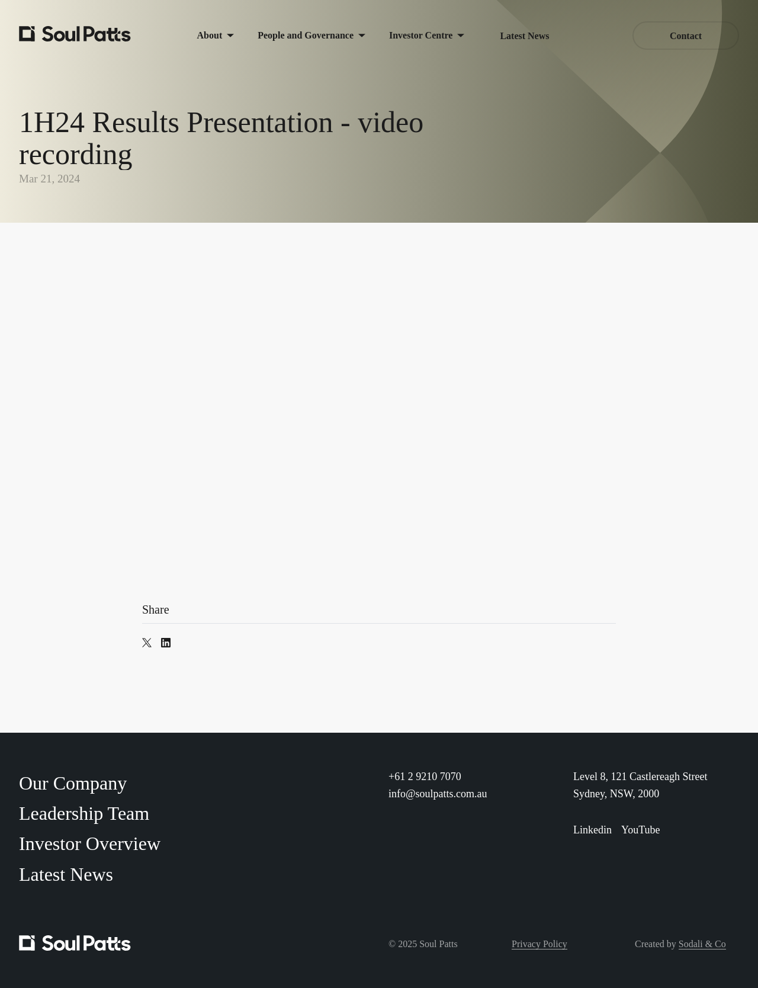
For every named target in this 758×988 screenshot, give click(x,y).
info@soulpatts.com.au (437, 794)
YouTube (640, 830)
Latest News (524, 36)
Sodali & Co (702, 944)
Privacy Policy (539, 944)
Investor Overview (89, 843)
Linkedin (592, 830)
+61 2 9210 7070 (424, 776)
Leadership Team (84, 813)
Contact (686, 36)
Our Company (73, 783)
